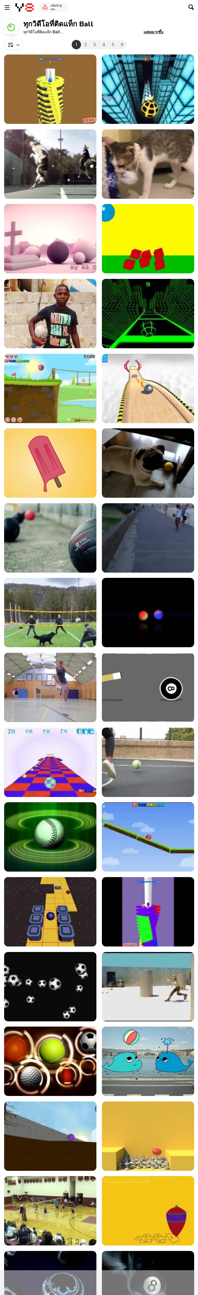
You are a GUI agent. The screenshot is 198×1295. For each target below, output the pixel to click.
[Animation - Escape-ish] (148, 986)
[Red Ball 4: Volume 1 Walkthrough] (50, 388)
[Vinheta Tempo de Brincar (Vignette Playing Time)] (148, 1210)
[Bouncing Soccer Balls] (50, 986)
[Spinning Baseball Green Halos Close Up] (50, 837)
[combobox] (13, 45)
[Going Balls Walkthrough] (148, 388)
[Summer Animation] (50, 463)
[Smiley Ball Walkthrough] (148, 837)
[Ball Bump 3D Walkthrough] (148, 911)
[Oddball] (148, 238)
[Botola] (148, 1136)
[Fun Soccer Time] (148, 538)
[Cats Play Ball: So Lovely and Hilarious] (148, 164)
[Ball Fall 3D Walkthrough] (50, 89)
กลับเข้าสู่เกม (56, 7)
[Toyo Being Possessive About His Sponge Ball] (148, 463)
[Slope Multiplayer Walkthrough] (148, 89)
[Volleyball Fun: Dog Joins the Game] (50, 612)
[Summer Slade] (50, 1210)
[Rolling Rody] (50, 1136)
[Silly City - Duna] (148, 1061)
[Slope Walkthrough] (148, 313)
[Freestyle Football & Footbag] (50, 687)
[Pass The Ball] (50, 313)
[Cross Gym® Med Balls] (50, 538)
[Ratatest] (148, 612)
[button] (153, 32)
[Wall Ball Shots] (148, 762)
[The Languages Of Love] (50, 238)
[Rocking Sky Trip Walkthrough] (50, 911)
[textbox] (13, 44)
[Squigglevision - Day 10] (148, 687)
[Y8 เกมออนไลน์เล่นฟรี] (24, 7)
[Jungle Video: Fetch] (50, 164)
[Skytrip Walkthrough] (50, 762)
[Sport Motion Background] (50, 1061)
